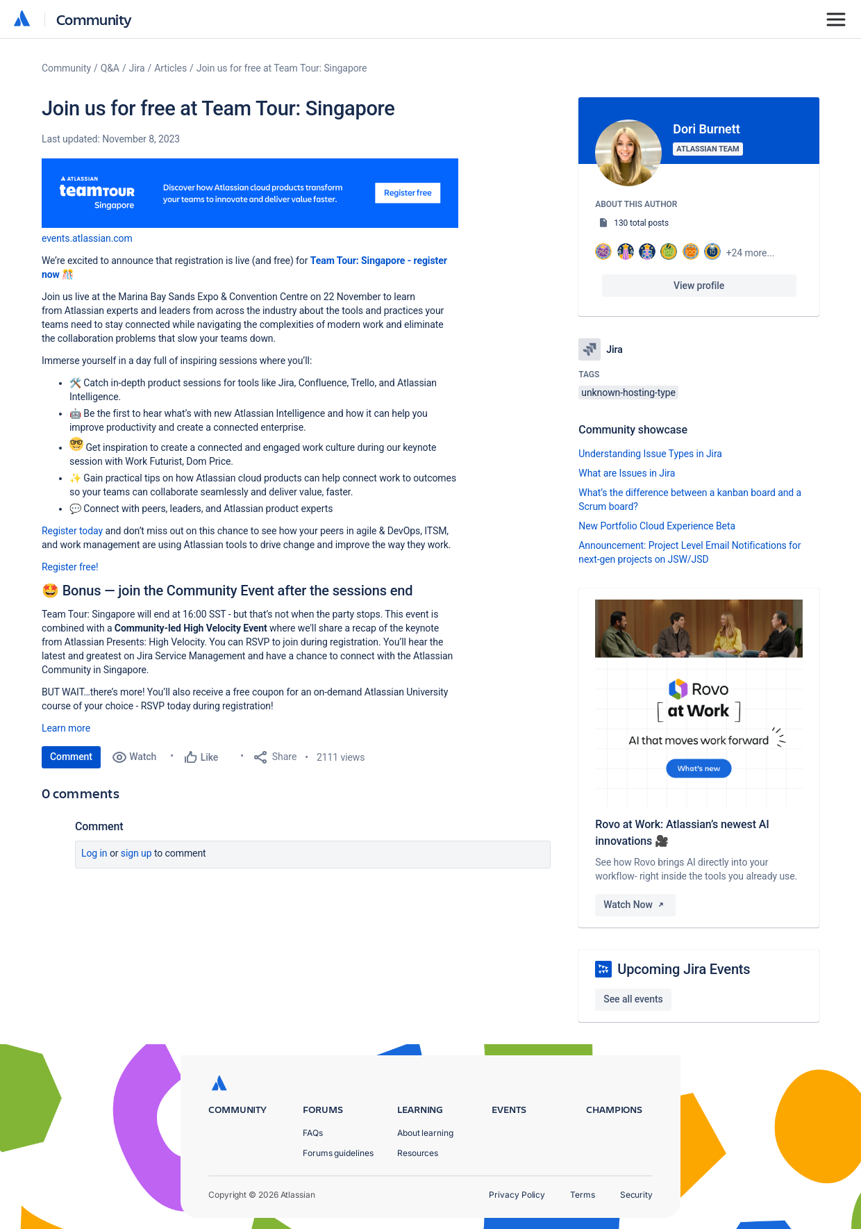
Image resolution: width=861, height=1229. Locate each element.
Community (94, 19)
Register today (72, 530)
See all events (632, 999)
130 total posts (641, 223)
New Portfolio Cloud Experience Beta (656, 525)
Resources (417, 1153)
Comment (71, 756)
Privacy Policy (517, 1194)
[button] (250, 193)
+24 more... (750, 252)
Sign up (136, 853)
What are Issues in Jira (626, 473)
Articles (170, 68)
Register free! (70, 566)
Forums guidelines (338, 1153)
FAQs (313, 1133)
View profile (699, 285)
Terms (582, 1194)
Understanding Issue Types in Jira (650, 453)
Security (636, 1194)
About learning (425, 1133)
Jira (137, 68)
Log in (94, 853)
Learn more (66, 728)
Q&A (110, 68)
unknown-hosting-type (628, 392)
